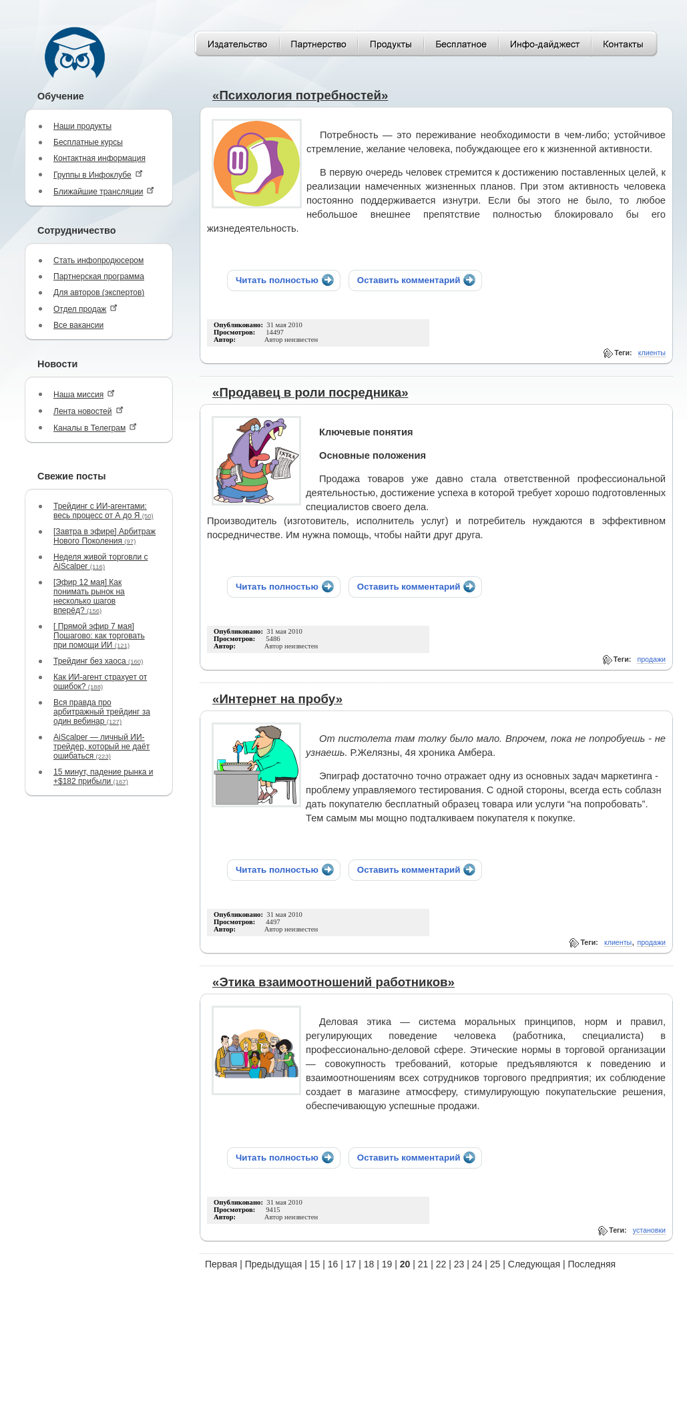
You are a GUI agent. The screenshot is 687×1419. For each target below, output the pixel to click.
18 (369, 1264)
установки (649, 1230)
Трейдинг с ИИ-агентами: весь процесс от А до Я (103, 510)
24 (477, 1264)
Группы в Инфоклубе (98, 175)
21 (423, 1264)
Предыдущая (273, 1264)
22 (441, 1264)
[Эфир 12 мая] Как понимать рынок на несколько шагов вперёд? (89, 596)
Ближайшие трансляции (103, 191)
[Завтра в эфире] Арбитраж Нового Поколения (104, 536)
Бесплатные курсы (88, 142)
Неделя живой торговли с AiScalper (100, 561)
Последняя (592, 1264)
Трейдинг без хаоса (98, 661)
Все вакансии (78, 325)
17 (351, 1264)
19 (387, 1264)
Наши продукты (82, 126)
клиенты (652, 353)
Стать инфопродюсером (98, 260)
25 (495, 1264)
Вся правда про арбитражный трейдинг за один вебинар (101, 712)
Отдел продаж (85, 309)
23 (459, 1264)
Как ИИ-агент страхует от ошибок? (100, 681)
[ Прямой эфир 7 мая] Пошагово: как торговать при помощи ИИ (99, 636)
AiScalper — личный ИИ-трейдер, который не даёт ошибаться (101, 747)
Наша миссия (84, 394)
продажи (651, 659)
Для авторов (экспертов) (98, 292)
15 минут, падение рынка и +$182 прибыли (103, 776)
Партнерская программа (98, 276)
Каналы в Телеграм (95, 428)
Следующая (534, 1264)
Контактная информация (99, 158)
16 (333, 1264)
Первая (221, 1264)
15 (315, 1264)
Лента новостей (88, 411)
